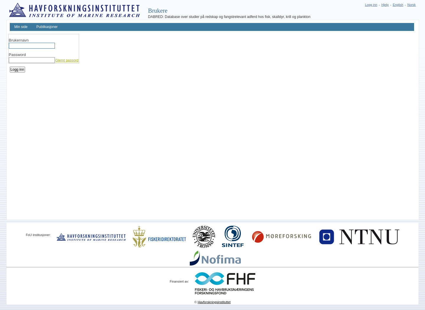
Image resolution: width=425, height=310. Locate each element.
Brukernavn (19, 40)
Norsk (411, 4)
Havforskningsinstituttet (214, 302)
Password (17, 54)
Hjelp (385, 4)
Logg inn (371, 4)
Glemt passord (67, 60)
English (398, 4)
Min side (21, 27)
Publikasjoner (47, 27)
